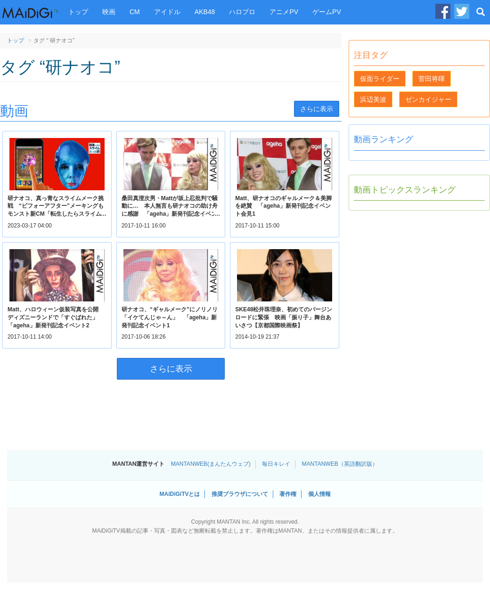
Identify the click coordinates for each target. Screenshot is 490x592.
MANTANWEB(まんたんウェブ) (211, 464)
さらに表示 (316, 109)
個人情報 (319, 494)
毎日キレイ (276, 464)
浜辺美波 (373, 99)
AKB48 (205, 12)
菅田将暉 (431, 78)
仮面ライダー (380, 78)
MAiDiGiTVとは (179, 494)
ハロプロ (242, 12)
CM (135, 12)
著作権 (287, 494)
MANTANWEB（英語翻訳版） (340, 464)
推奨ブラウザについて (240, 494)
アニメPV (284, 12)
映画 (108, 12)
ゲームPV (326, 12)
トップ (78, 12)
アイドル (167, 12)
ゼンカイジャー (428, 99)
